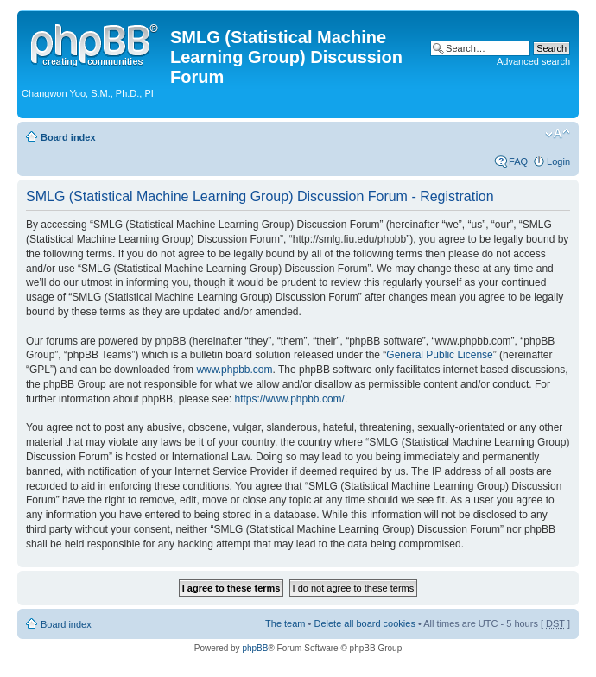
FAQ (518, 161)
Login (558, 161)
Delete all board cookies (364, 623)
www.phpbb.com (234, 370)
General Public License (439, 355)
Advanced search (533, 61)
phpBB (255, 648)
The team (285, 623)
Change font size (557, 134)
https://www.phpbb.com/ (289, 399)
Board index (68, 137)
